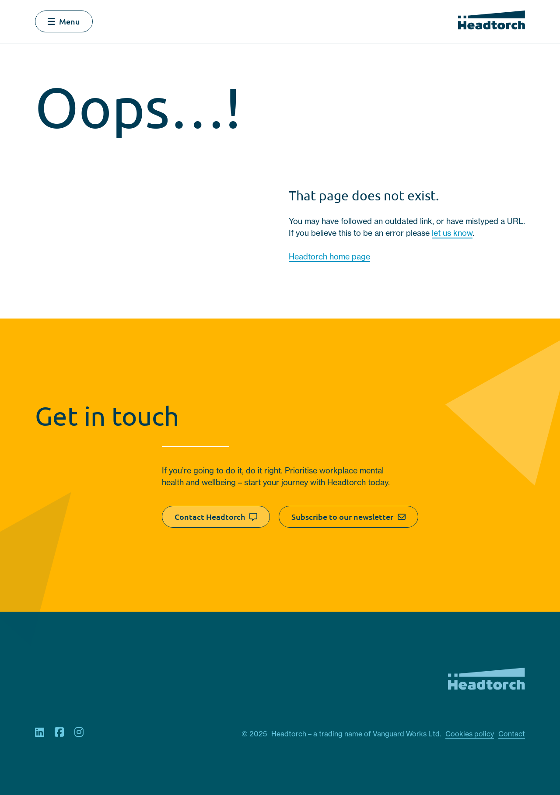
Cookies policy (469, 733)
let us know (452, 233)
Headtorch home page (329, 257)
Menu (64, 21)
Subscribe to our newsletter (348, 517)
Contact (511, 733)
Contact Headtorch (216, 517)
